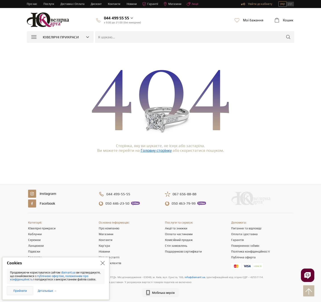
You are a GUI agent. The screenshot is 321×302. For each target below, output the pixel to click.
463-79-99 (183, 203)
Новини (132, 4)
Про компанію (109, 228)
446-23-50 (117, 203)
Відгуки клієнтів (110, 263)
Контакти (114, 4)
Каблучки (35, 234)
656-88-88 (184, 194)
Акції (192, 4)
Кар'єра (104, 245)
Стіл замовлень (176, 245)
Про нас (32, 4)
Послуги (48, 4)
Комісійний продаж (179, 239)
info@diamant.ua (195, 277)
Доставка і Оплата (72, 4)
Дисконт (96, 4)
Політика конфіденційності (250, 251)
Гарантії (150, 4)
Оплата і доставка (244, 234)
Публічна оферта (243, 257)
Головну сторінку (156, 150)
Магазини (172, 4)
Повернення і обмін (245, 245)
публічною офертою (50, 276)
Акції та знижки (176, 228)
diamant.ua (68, 272)
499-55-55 (118, 194)
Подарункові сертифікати (183, 251)
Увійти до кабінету (256, 4)
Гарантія (237, 239)
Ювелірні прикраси (42, 228)
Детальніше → (47, 290)
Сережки (34, 239)
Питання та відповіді (246, 228)
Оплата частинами (179, 234)
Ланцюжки (36, 245)
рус (290, 3)
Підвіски (34, 251)
